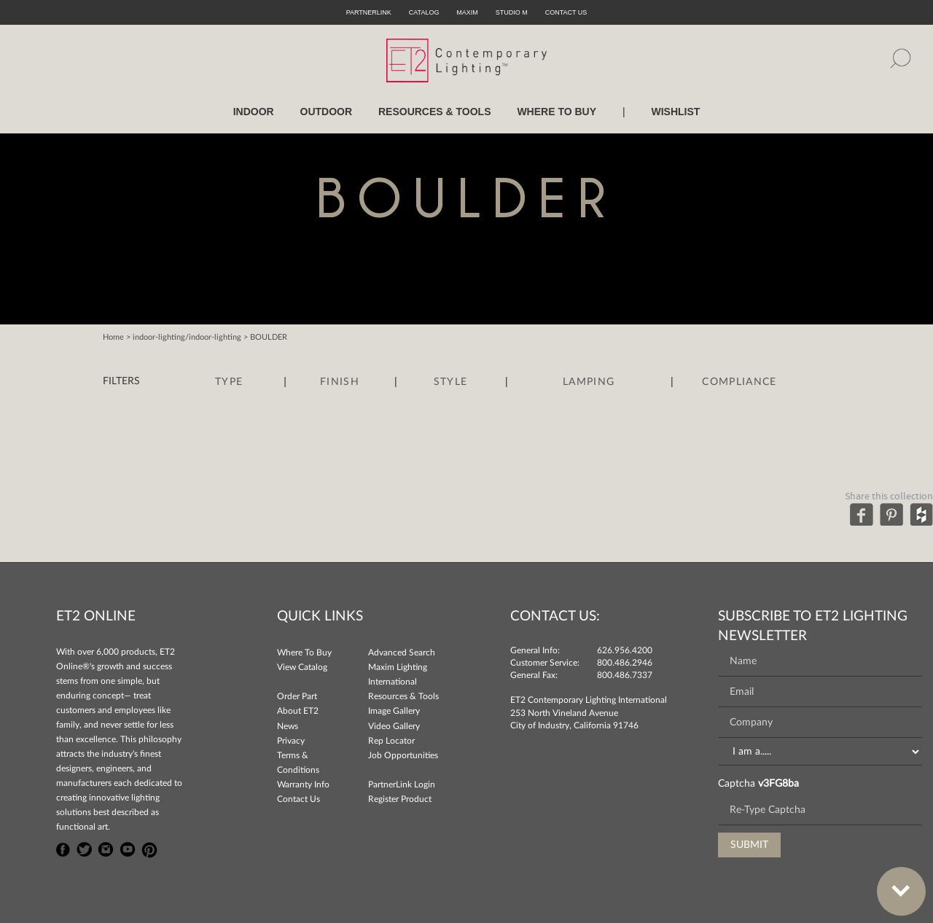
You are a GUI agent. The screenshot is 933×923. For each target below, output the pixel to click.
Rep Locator (391, 740)
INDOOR (253, 111)
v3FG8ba (778, 784)
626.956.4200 (624, 650)
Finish (339, 382)
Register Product (400, 799)
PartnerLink (368, 12)
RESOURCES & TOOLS (434, 111)
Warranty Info (303, 784)
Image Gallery (394, 710)
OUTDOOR (326, 111)
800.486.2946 (624, 662)
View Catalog (302, 667)
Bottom (893, 882)
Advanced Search (401, 652)
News (287, 726)
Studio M (512, 12)
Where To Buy (304, 652)
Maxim (467, 12)
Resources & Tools (403, 696)
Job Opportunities (403, 755)
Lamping (588, 382)
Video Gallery (394, 726)
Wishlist (675, 111)
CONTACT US (566, 12)
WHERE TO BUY (556, 111)
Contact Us (298, 799)
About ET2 (298, 710)
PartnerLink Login (401, 784)
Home (113, 337)
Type (229, 382)
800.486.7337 (624, 675)
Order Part (297, 696)
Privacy (291, 740)
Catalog (424, 12)
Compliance (739, 382)
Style (451, 382)
